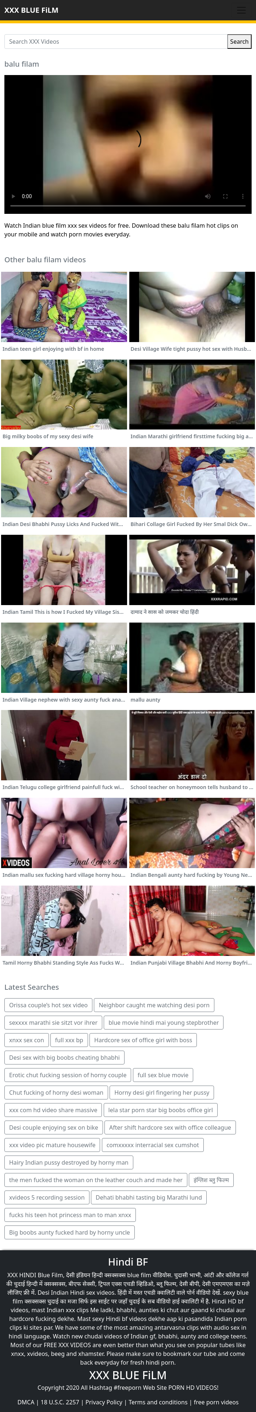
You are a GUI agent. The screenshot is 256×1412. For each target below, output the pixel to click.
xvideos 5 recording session (47, 1197)
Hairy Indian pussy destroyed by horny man (69, 1162)
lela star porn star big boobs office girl (160, 1110)
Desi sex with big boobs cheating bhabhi (64, 1058)
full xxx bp (69, 1040)
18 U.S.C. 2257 (60, 1402)
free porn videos (216, 1402)
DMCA (26, 1402)
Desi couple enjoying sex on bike (53, 1127)
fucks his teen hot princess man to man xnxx (70, 1215)
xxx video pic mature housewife (52, 1145)
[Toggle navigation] (241, 10)
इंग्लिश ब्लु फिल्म (211, 1180)
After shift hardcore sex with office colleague (170, 1127)
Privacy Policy (103, 1402)
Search (239, 42)
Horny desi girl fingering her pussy (161, 1093)
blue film (139, 1275)
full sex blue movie (163, 1075)
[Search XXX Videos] (116, 41)
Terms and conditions (158, 1402)
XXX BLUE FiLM (31, 10)
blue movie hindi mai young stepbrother (163, 1023)
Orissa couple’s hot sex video (48, 1005)
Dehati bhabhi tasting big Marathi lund (149, 1197)
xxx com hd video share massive (53, 1110)
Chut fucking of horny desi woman (56, 1093)
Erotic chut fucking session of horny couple (67, 1075)
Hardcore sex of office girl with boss (143, 1040)
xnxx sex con (26, 1040)
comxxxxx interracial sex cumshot (153, 1145)
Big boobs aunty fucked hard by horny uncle (69, 1232)
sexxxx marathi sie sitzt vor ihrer (53, 1023)
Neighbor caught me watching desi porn (154, 1005)
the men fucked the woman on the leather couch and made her (96, 1180)
